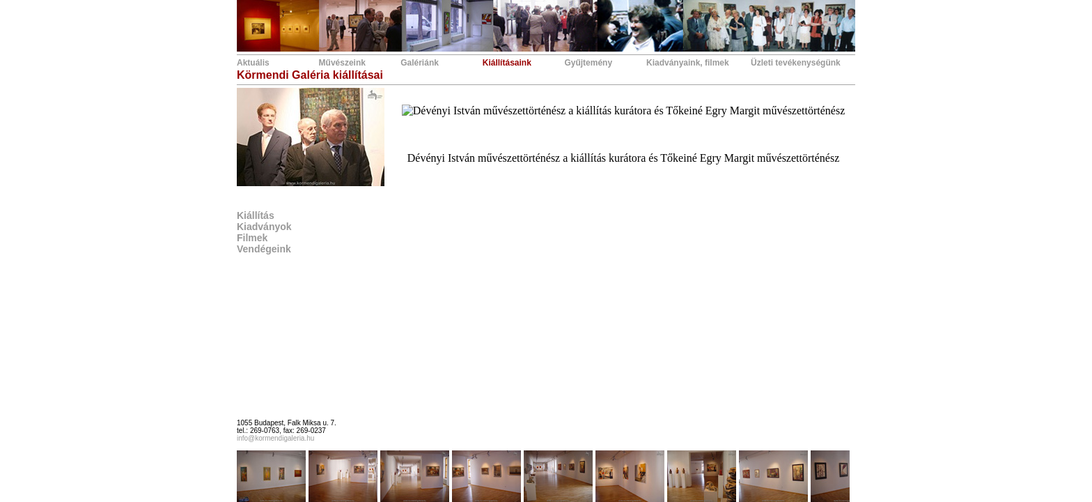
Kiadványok (264, 226)
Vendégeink (264, 248)
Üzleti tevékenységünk (796, 63)
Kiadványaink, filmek (687, 63)
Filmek (252, 237)
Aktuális (253, 63)
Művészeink (342, 63)
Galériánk (419, 63)
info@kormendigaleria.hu (275, 438)
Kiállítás (255, 215)
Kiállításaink (507, 63)
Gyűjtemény (588, 63)
